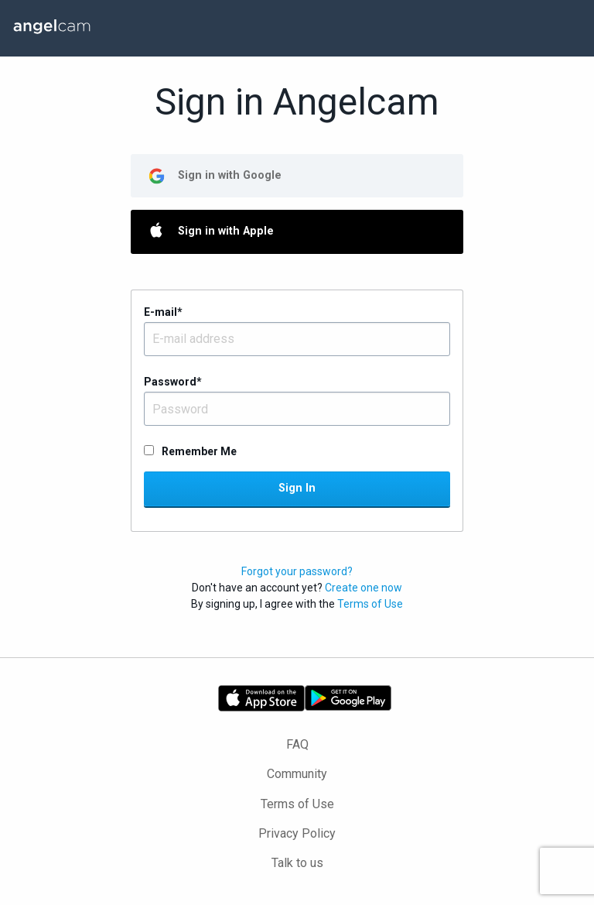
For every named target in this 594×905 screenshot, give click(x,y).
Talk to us (297, 862)
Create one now (363, 587)
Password (173, 381)
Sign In (297, 488)
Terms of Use (370, 604)
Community (297, 773)
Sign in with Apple (226, 231)
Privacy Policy (297, 833)
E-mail (163, 312)
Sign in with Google (230, 175)
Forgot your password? (297, 571)
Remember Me (199, 451)
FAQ (297, 744)
